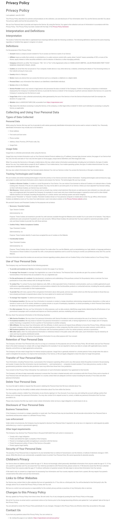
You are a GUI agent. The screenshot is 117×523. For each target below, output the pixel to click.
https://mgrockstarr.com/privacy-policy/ (46, 518)
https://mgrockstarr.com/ (55, 102)
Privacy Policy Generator (61, 27)
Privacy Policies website (75, 199)
